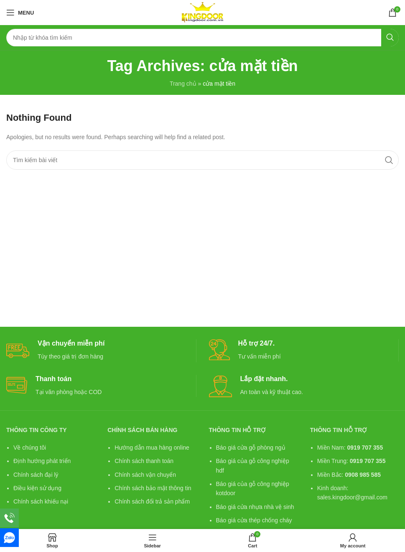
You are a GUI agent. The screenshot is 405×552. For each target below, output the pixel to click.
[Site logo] (202, 12)
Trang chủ (183, 83)
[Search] (202, 37)
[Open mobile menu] (20, 12)
